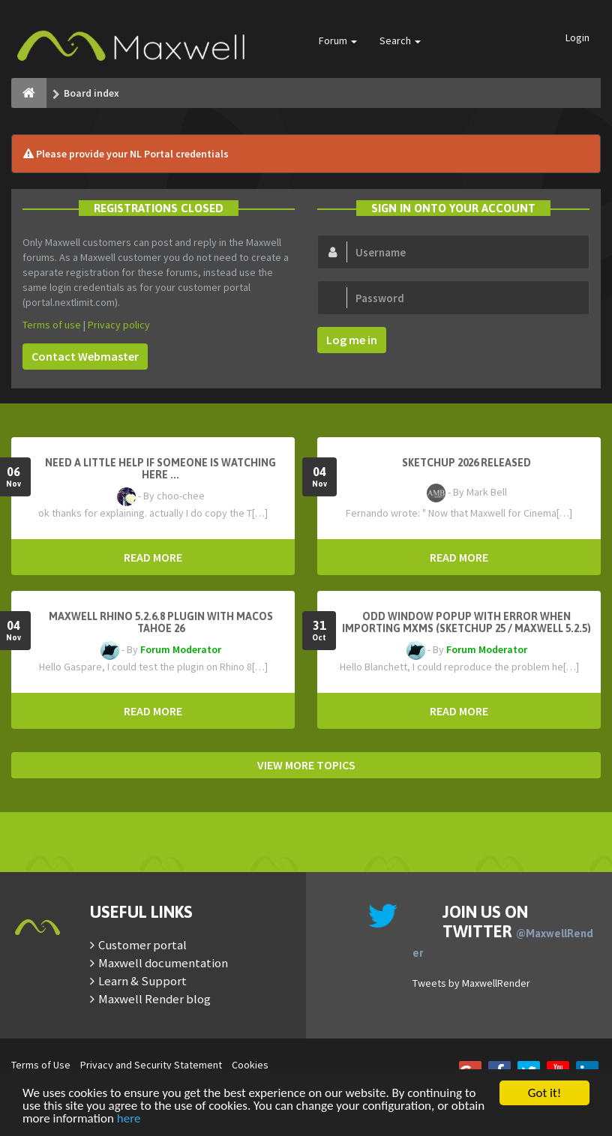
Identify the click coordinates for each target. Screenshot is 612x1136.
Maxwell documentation (163, 963)
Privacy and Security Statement (151, 1065)
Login (578, 37)
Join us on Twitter (502, 930)
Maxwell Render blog (154, 999)
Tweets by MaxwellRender (471, 983)
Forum (338, 40)
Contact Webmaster (85, 356)
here (129, 1119)
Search (400, 40)
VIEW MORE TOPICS (306, 764)
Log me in (351, 339)
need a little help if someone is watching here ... (160, 469)
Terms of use (51, 324)
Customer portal (142, 945)
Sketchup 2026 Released (466, 463)
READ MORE (153, 557)
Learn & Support (142, 981)
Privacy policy (119, 324)
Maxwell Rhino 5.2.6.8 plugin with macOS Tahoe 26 (161, 622)
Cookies (250, 1065)
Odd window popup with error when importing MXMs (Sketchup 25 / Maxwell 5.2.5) (466, 622)
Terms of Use (40, 1065)
